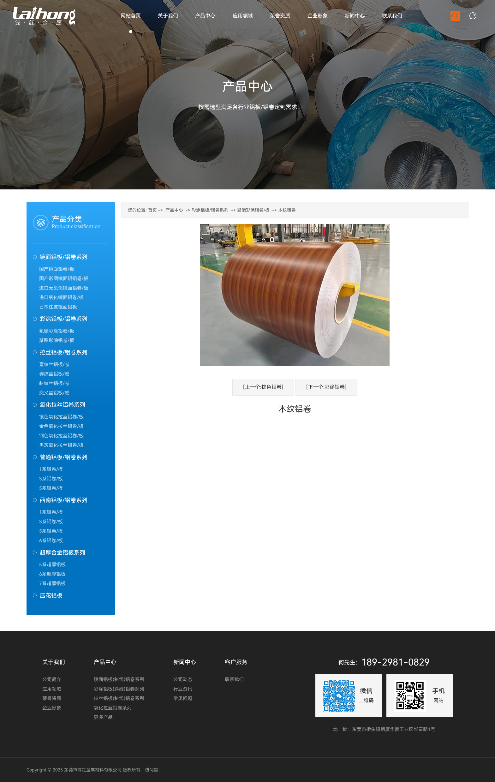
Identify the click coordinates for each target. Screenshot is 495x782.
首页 (152, 210)
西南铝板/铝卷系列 (63, 500)
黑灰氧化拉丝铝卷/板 (61, 445)
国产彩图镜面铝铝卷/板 (63, 278)
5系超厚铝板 (52, 564)
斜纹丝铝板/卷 (54, 383)
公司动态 (182, 679)
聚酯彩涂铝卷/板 (56, 340)
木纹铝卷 (287, 210)
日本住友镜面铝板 (58, 307)
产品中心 (174, 210)
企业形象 (51, 708)
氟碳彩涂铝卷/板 (56, 331)
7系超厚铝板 (52, 583)
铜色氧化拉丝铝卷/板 (61, 436)
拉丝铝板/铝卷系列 (63, 352)
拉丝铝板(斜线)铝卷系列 (119, 698)
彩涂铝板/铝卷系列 (63, 318)
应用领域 (51, 689)
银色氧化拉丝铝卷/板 (61, 417)
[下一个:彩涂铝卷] (326, 387)
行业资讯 (182, 689)
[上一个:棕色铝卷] (263, 387)
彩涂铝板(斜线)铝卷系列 (119, 689)
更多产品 (103, 717)
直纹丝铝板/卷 (54, 364)
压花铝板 (51, 595)
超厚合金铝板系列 (62, 552)
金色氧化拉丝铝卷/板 (61, 426)
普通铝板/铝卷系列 (63, 457)
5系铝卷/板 (51, 488)
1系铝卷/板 (51, 469)
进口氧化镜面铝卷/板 (61, 297)
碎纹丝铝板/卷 (54, 374)
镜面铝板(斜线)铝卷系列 (119, 679)
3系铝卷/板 (51, 478)
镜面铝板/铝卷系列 (63, 257)
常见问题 (182, 698)
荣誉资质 (51, 698)
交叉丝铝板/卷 (54, 393)
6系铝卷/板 (51, 540)
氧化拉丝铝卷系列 (62, 404)
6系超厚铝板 (52, 574)
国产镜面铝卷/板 (56, 269)
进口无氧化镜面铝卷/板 (63, 288)
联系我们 (234, 679)
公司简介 (51, 679)
